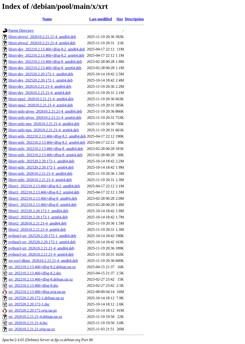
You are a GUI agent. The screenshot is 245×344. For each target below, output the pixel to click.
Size (119, 19)
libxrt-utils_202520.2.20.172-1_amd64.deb (41, 161)
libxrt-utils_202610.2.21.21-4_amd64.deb (40, 174)
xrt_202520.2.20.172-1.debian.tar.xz (36, 298)
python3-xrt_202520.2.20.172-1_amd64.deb (42, 236)
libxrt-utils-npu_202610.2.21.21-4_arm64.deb (43, 130)
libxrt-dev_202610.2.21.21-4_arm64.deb (39, 93)
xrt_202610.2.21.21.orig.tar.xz (31, 329)
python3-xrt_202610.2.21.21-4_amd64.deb (41, 248)
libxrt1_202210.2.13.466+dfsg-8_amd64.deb (42, 198)
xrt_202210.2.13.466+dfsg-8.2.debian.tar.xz (42, 267)
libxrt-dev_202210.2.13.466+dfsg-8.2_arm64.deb (46, 55)
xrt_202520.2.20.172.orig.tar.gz (32, 310)
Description (134, 19)
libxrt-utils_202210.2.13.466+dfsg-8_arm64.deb (45, 155)
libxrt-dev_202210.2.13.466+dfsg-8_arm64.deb (44, 68)
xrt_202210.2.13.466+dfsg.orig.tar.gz (37, 292)
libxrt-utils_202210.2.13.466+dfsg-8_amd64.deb (45, 149)
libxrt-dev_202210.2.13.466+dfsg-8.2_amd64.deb (46, 49)
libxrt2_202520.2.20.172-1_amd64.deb (38, 211)
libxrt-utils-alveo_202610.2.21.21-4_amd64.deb (45, 111)
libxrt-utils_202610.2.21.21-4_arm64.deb (40, 180)
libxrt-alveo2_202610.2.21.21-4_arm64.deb (41, 43)
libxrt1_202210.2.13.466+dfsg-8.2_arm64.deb (43, 192)
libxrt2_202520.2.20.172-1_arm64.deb (38, 217)
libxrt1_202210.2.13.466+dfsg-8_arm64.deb (42, 205)
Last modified (100, 19)
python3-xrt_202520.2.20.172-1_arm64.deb (42, 242)
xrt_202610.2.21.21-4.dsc (28, 323)
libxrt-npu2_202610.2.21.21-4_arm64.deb (40, 105)
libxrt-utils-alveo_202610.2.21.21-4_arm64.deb (44, 118)
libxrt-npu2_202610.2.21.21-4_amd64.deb (40, 99)
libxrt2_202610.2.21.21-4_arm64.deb (37, 229)
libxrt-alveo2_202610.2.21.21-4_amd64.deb (42, 37)
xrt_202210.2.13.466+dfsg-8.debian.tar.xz (40, 279)
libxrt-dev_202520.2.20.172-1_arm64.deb (40, 80)
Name (47, 19)
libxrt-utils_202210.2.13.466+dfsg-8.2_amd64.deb (47, 136)
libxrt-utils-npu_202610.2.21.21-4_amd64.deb (43, 124)
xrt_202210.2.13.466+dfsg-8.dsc (33, 285)
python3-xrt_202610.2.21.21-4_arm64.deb (41, 254)
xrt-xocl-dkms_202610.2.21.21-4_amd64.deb (43, 261)
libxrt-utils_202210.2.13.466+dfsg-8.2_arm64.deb (46, 142)
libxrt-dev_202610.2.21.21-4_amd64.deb (39, 86)
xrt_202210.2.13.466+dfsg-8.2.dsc (34, 273)
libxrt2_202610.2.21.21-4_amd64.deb (37, 223)
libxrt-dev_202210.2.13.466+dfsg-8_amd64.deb (45, 62)
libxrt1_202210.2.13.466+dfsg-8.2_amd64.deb (44, 186)
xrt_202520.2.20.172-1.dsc (29, 304)
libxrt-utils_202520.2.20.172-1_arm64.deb (41, 167)
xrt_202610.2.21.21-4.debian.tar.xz (35, 317)
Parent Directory (21, 30)
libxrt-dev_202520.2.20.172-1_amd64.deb (40, 74)
